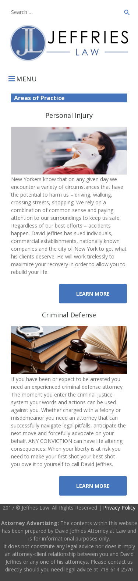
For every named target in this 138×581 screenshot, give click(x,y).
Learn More (93, 293)
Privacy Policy (119, 507)
